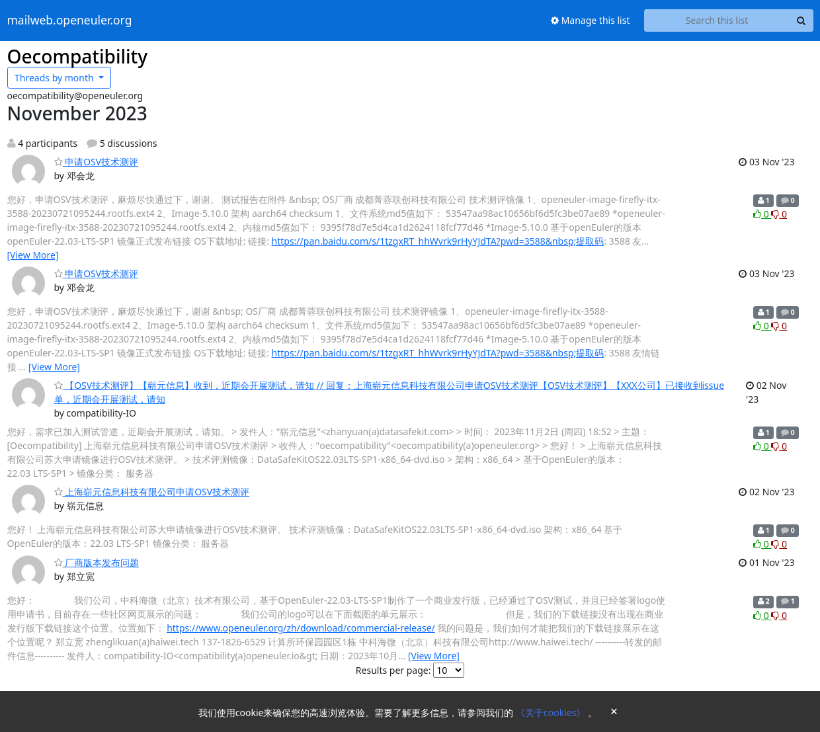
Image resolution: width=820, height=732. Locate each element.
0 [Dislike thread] (779, 214)
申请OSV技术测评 (96, 161)
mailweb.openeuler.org (69, 20)
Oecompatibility (77, 56)
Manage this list (590, 20)
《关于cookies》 (552, 712)
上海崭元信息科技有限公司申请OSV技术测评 (152, 491)
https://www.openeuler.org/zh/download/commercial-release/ (301, 628)
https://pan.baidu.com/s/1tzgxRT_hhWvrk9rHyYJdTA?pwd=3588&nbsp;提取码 (438, 241)
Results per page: (393, 670)
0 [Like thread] (762, 214)
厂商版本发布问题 (97, 562)
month (55, 77)
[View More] (33, 255)
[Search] (801, 20)
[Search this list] (717, 20)
